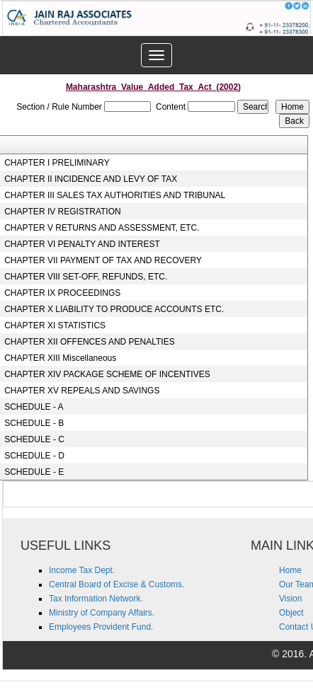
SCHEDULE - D (34, 456)
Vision (290, 599)
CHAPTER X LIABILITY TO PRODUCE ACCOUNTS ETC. (114, 309)
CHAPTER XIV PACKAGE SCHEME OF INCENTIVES (107, 374)
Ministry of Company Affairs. (101, 613)
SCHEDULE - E (34, 472)
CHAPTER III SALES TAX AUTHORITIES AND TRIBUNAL (114, 195)
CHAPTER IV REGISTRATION (62, 212)
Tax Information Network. (96, 599)
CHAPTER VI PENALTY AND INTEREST (82, 244)
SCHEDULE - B (34, 423)
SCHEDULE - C (34, 439)
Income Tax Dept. (82, 570)
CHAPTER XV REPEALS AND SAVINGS (81, 391)
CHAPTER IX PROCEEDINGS (62, 293)
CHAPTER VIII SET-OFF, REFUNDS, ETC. (85, 277)
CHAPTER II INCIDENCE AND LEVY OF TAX (90, 179)
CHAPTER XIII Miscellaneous (60, 358)
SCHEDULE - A (33, 407)
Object (291, 613)
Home (290, 570)
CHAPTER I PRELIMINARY (56, 163)
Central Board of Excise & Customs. (116, 584)
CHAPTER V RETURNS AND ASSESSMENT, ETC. (101, 228)
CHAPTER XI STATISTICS (55, 325)
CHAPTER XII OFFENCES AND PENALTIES (89, 342)
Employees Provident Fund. (101, 627)
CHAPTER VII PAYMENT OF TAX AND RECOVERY (103, 260)
